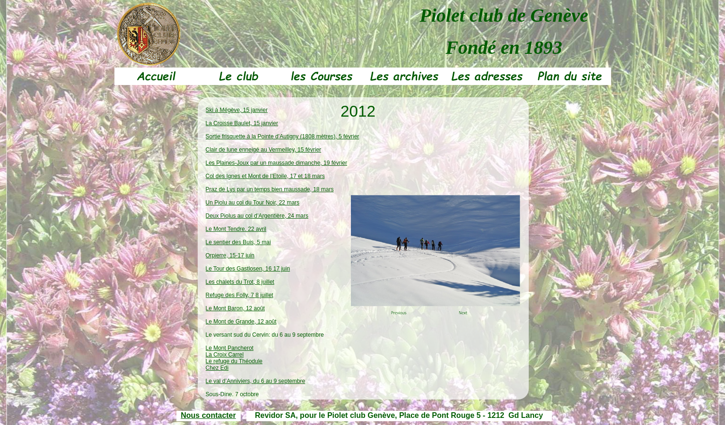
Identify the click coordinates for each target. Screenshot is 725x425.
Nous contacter (208, 415)
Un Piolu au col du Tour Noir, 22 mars (253, 202)
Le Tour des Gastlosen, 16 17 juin (248, 268)
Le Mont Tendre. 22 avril (236, 229)
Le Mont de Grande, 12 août (241, 321)
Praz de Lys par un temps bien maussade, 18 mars (270, 189)
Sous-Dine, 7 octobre (232, 394)
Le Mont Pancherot (229, 348)
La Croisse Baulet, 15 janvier (242, 123)
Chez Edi (217, 368)
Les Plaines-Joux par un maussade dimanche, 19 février (277, 163)
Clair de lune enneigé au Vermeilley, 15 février (264, 149)
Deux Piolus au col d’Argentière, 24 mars (257, 215)
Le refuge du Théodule (234, 361)
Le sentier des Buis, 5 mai (238, 242)
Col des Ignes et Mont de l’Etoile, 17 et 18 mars (265, 176)
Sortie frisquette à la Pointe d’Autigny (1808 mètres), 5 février (282, 136)
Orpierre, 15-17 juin (230, 255)
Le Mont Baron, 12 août (235, 308)
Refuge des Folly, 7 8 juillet (239, 295)
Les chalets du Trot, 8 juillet (240, 282)
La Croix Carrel (225, 354)
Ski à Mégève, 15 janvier (237, 110)
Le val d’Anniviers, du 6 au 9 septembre (256, 381)
